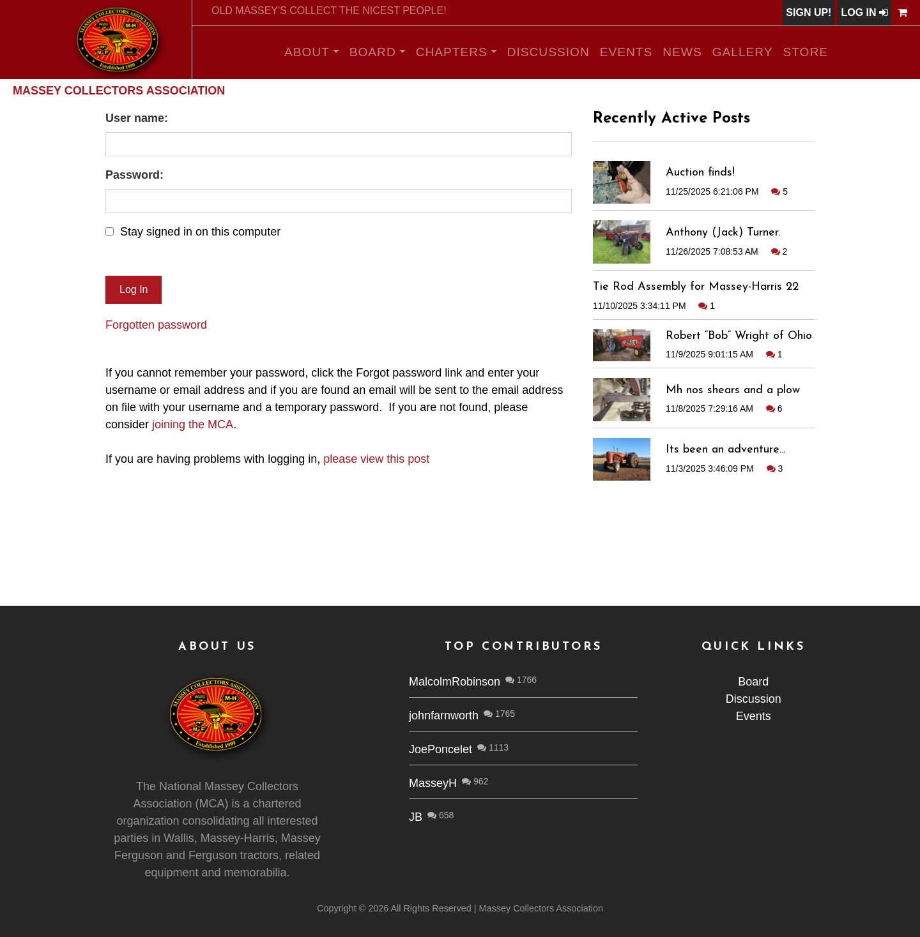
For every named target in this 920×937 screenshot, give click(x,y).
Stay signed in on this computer (200, 231)
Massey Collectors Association (119, 90)
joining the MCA (192, 424)
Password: (134, 175)
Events (626, 52)
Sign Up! (808, 12)
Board (372, 52)
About (307, 52)
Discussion (548, 52)
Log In (864, 12)
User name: (136, 118)
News (682, 52)
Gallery (742, 52)
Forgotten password (156, 325)
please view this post (376, 459)
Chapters (451, 52)
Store (806, 52)
